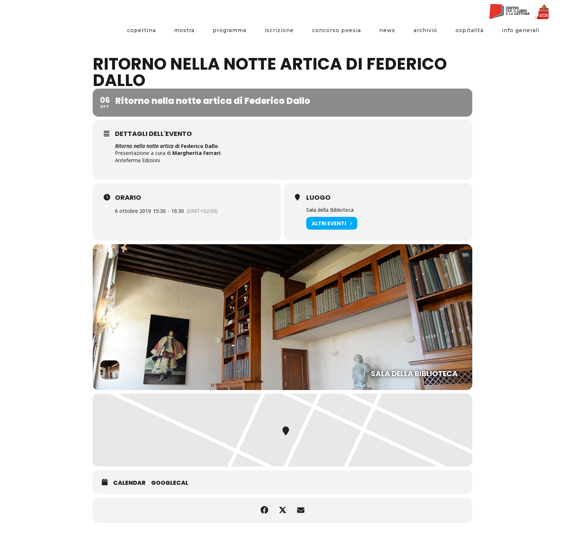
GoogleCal (169, 483)
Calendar (129, 483)
